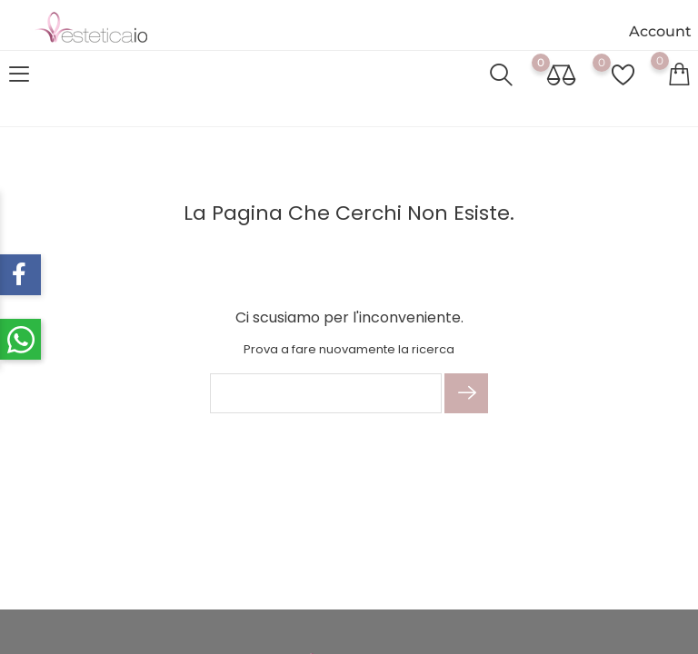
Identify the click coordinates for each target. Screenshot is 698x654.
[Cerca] (326, 393)
